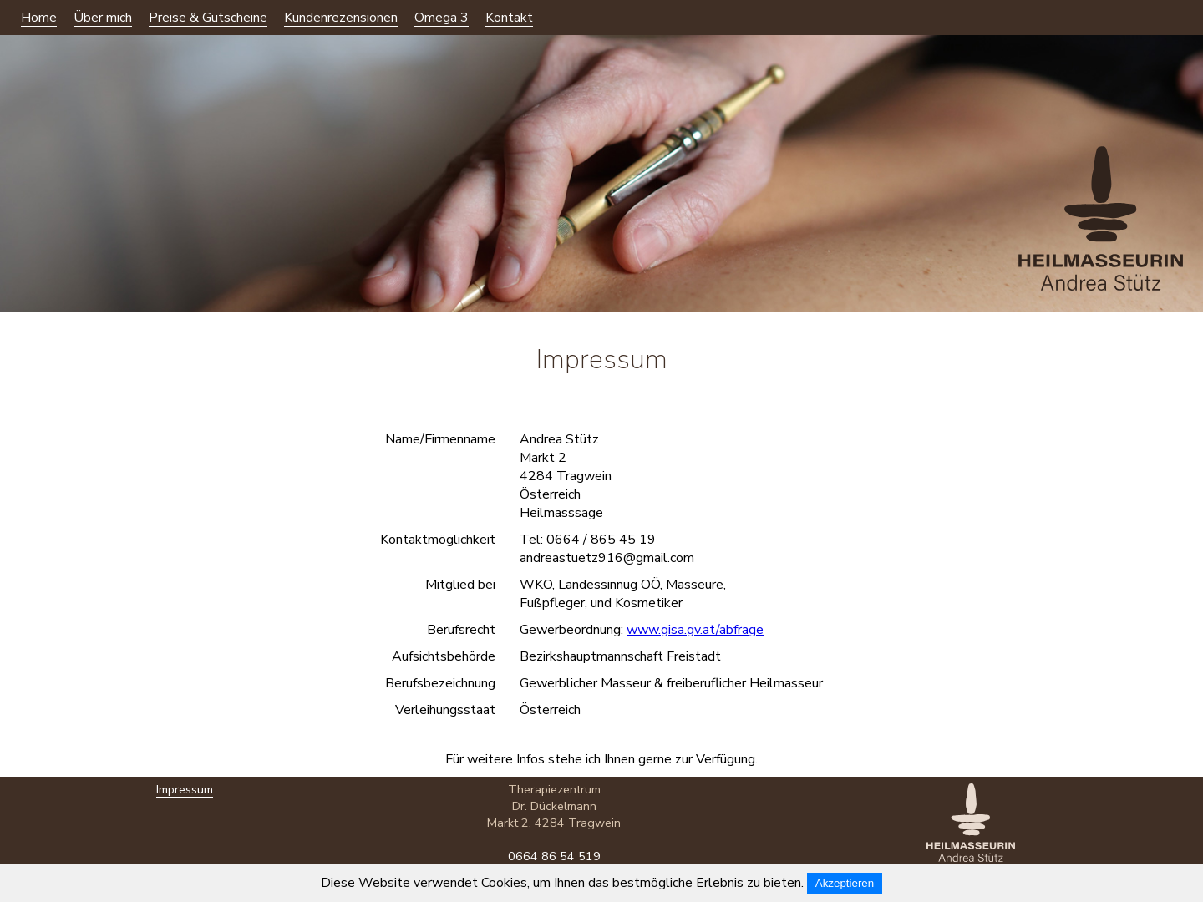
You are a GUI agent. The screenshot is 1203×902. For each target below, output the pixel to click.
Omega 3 (441, 17)
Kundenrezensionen (341, 17)
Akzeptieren (844, 883)
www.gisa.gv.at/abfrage (695, 630)
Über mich (103, 17)
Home (39, 17)
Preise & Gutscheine (208, 17)
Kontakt (509, 17)
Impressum (184, 806)
